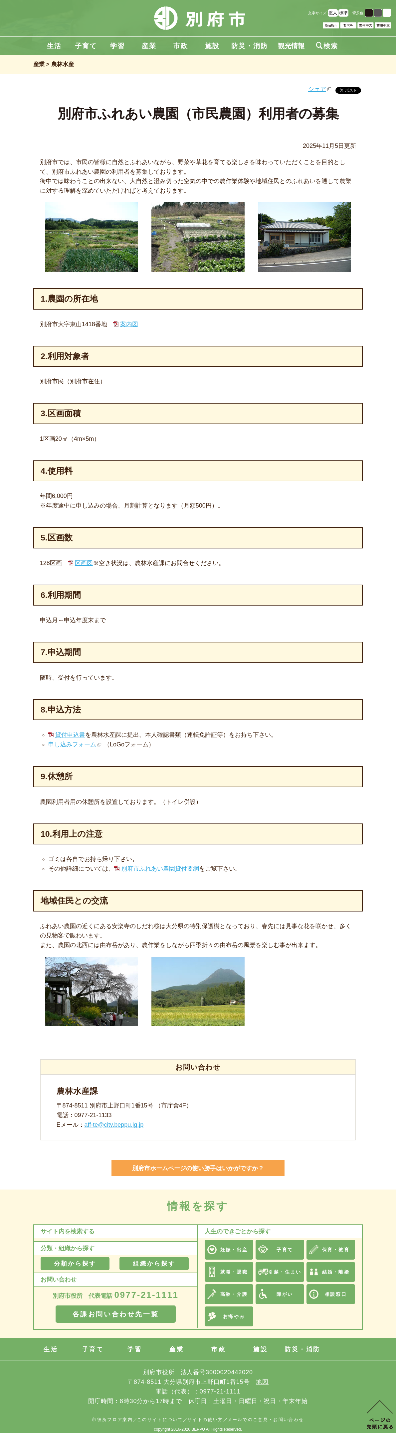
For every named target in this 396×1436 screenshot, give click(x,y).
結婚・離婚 (336, 1272)
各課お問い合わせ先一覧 (116, 1314)
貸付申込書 (70, 734)
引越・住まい (284, 1272)
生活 (54, 45)
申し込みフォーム (72, 744)
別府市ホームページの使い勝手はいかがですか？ (198, 1168)
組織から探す (154, 1263)
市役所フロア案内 (112, 1419)
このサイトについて (160, 1419)
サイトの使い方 (205, 1419)
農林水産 (62, 64)
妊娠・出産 (234, 1249)
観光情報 (291, 45)
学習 (117, 45)
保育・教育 (336, 1249)
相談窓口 (336, 1294)
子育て (86, 45)
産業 (149, 45)
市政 (180, 45)
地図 (262, 1382)
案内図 (129, 324)
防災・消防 (249, 45)
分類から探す (75, 1263)
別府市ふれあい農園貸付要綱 (160, 868)
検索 (327, 45)
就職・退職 (234, 1272)
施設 (212, 45)
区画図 (84, 563)
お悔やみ (234, 1316)
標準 (343, 12)
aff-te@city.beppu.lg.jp (114, 1124)
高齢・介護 (234, 1294)
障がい (285, 1294)
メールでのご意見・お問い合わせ (266, 1419)
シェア (317, 89)
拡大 (332, 12)
